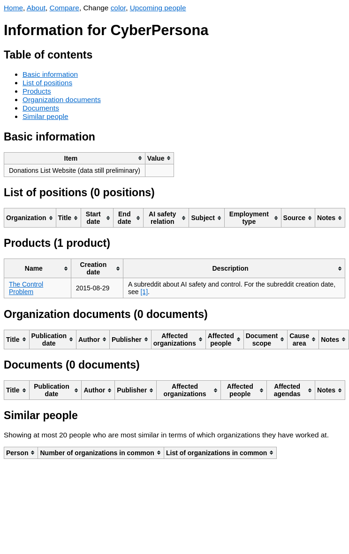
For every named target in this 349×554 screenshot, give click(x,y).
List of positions (47, 83)
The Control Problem (26, 288)
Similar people (45, 116)
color (118, 8)
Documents (41, 108)
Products (37, 91)
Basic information (50, 74)
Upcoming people (158, 8)
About (36, 8)
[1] (144, 291)
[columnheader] (74, 158)
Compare (64, 8)
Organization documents (62, 99)
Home (13, 8)
